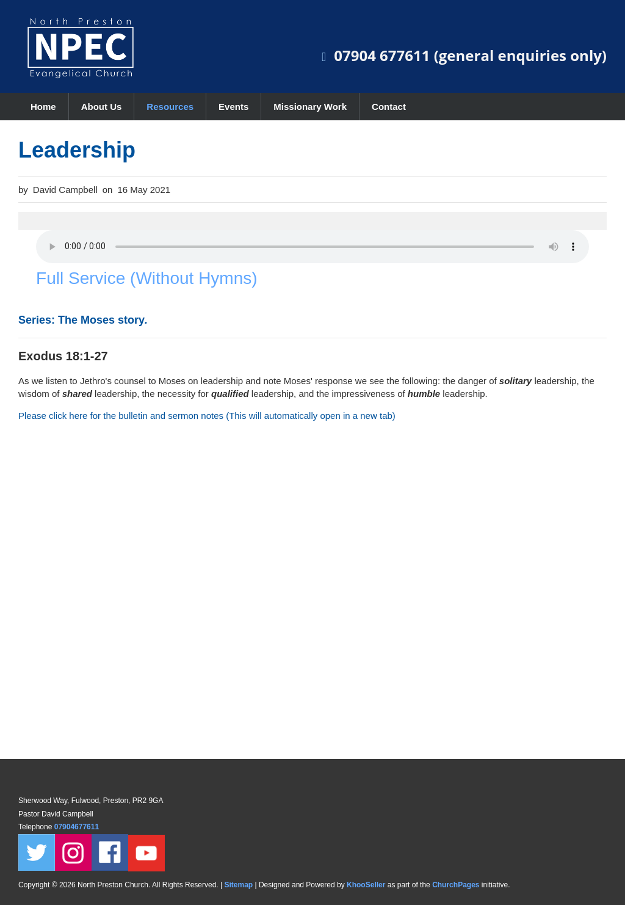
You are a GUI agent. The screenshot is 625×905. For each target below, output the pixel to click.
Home (43, 106)
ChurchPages (455, 885)
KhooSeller (366, 885)
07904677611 (77, 827)
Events (233, 106)
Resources (169, 106)
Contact (389, 106)
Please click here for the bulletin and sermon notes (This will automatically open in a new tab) (207, 415)
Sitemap (238, 885)
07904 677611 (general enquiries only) (470, 55)
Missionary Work (310, 106)
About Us (101, 106)
